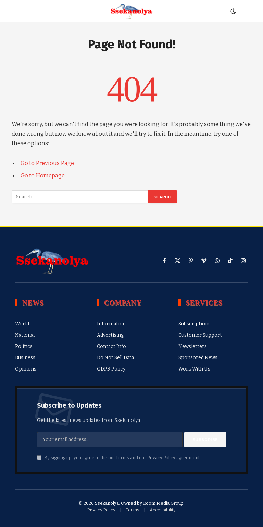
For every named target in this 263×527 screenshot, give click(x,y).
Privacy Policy (161, 457)
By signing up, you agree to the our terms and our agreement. (119, 457)
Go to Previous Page (47, 163)
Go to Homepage (43, 175)
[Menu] (19, 11)
